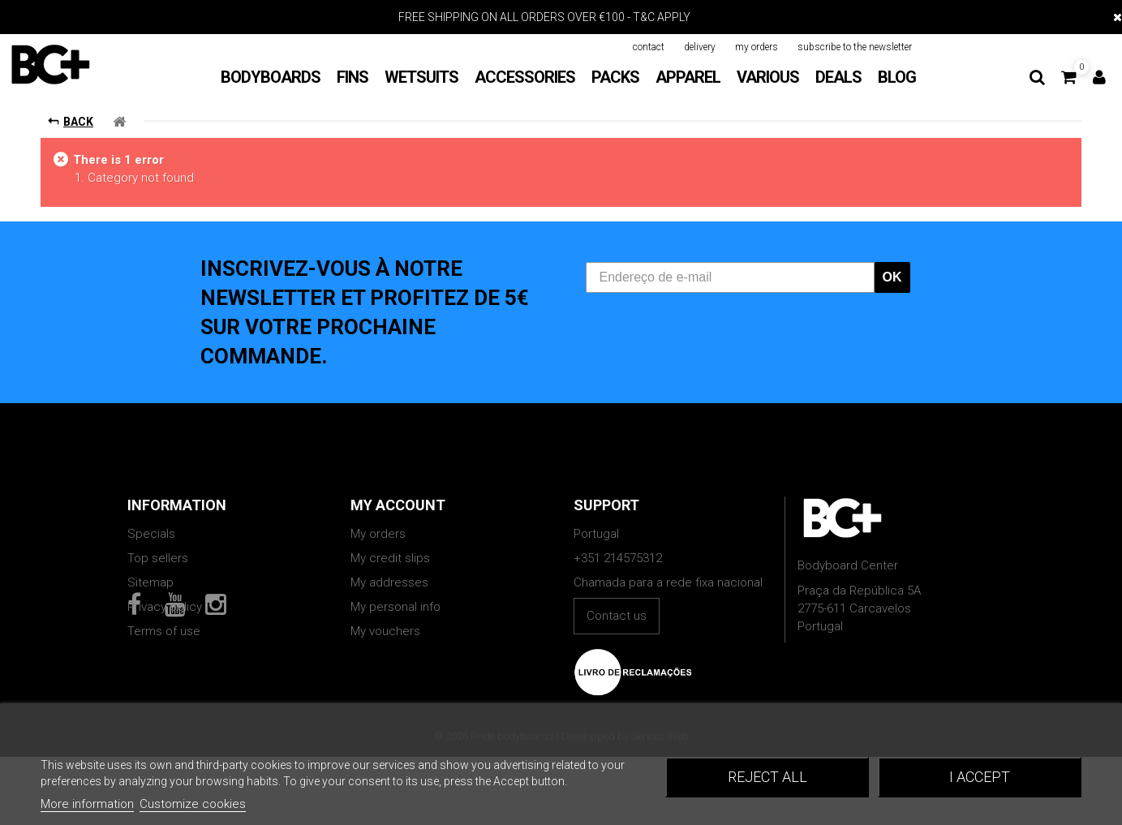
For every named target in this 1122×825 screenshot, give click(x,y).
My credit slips (390, 558)
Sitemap (150, 582)
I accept (979, 776)
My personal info (395, 606)
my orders (756, 47)
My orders (378, 533)
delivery (700, 47)
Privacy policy (164, 606)
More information (87, 804)
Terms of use (163, 631)
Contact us (617, 615)
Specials (151, 533)
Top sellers (157, 558)
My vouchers (385, 631)
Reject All (767, 776)
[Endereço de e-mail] (730, 277)
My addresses (389, 582)
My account (397, 504)
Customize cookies (193, 804)
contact (648, 47)
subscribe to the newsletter (854, 47)
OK (892, 277)
